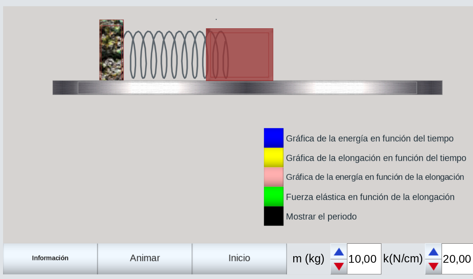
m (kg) (308, 259)
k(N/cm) (403, 259)
